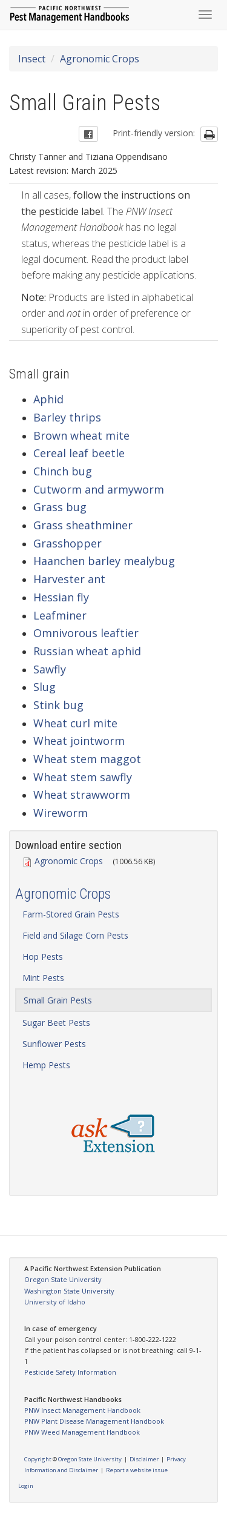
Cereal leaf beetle (79, 453)
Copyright (37, 1459)
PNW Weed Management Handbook (82, 1431)
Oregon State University (63, 1279)
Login (25, 1486)
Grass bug (60, 507)
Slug (44, 686)
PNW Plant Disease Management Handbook (94, 1421)
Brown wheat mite (81, 435)
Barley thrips (67, 417)
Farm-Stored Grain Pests (70, 914)
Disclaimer (144, 1459)
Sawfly (49, 669)
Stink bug (58, 705)
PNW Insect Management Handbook (82, 1410)
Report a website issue (137, 1470)
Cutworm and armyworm (98, 489)
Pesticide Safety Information (70, 1372)
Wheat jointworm (79, 740)
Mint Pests (43, 977)
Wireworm (60, 812)
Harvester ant (69, 579)
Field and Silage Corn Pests (75, 935)
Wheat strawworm (81, 794)
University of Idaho (54, 1301)
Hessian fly (61, 597)
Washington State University (69, 1290)
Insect (31, 58)
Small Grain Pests (58, 1000)
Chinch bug (62, 471)
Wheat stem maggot (87, 759)
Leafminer (60, 615)
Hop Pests (42, 956)
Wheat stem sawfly (82, 777)
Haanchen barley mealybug (104, 561)
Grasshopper (67, 543)
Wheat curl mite (75, 723)
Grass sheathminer (83, 525)
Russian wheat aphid (87, 651)
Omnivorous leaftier (86, 633)
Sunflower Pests (54, 1043)
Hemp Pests (46, 1065)
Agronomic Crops (99, 58)
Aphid (48, 399)
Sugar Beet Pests (56, 1022)
